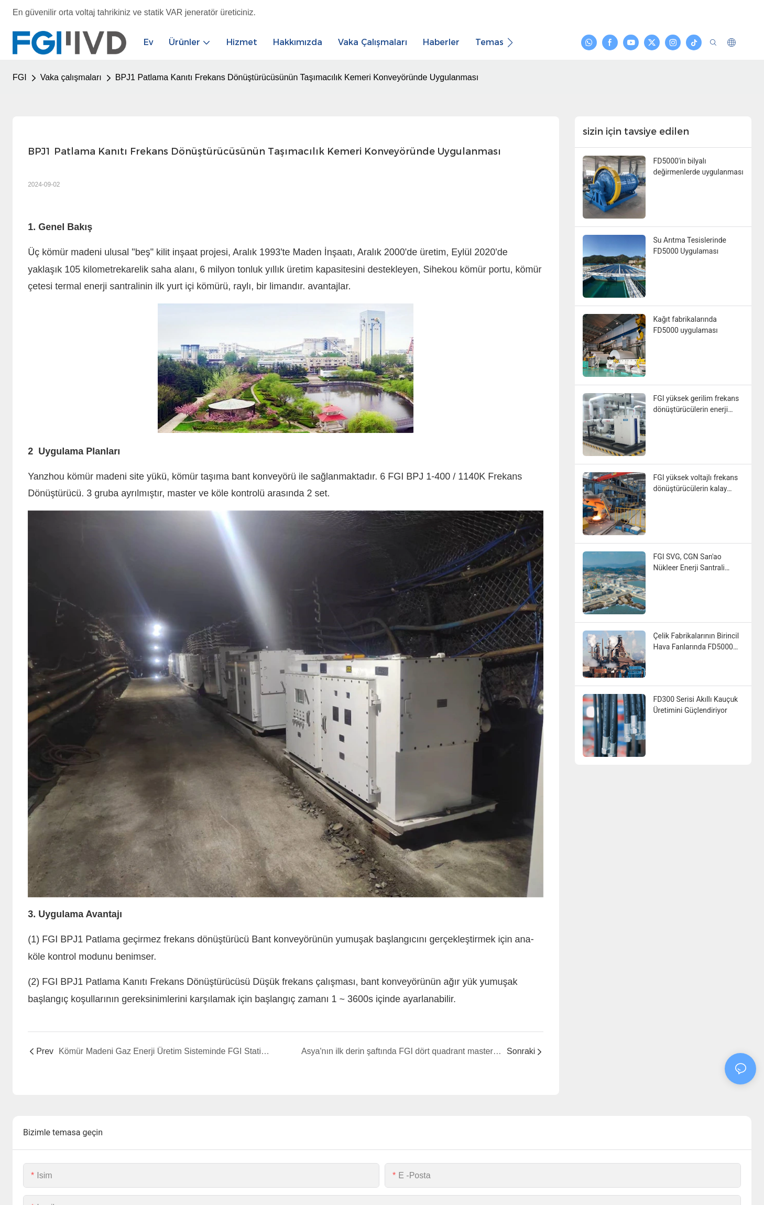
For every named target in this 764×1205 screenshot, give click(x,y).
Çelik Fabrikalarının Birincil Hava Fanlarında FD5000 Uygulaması (696, 642)
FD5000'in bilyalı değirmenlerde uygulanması (698, 166)
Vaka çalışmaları (71, 77)
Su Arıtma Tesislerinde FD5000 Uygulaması (690, 245)
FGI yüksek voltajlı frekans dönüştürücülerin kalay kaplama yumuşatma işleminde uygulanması (695, 483)
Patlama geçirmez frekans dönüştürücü (168, 939)
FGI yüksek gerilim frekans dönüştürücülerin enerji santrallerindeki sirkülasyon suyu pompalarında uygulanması (697, 404)
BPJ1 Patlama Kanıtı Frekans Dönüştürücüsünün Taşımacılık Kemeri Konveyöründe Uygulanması (296, 77)
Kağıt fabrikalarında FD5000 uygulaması (685, 324)
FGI (20, 77)
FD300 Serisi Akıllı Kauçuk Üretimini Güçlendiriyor (695, 704)
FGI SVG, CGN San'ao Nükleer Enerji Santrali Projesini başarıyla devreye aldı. (696, 562)
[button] (510, 42)
